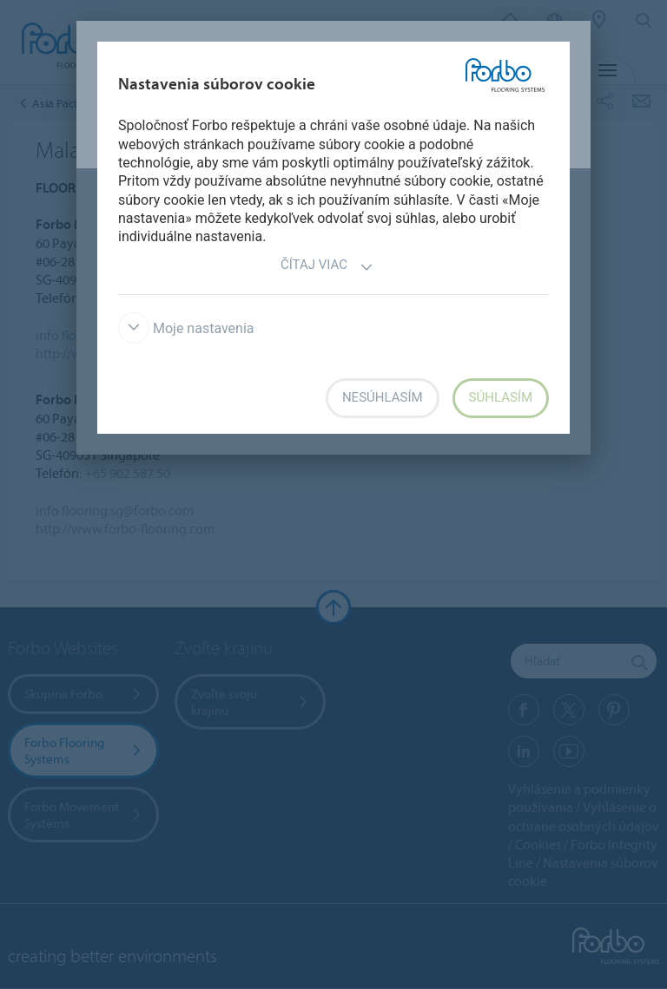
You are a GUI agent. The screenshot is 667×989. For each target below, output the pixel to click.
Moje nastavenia (186, 328)
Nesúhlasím (382, 397)
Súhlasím (500, 397)
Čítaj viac (327, 267)
